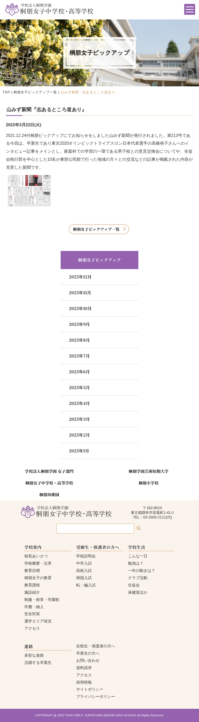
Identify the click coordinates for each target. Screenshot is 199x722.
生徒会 (134, 585)
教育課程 (32, 585)
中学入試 (84, 563)
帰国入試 (84, 578)
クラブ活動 (137, 578)
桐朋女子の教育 (38, 578)
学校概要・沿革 (38, 563)
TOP (6, 92)
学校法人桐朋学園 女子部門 (49, 471)
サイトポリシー (89, 689)
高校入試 (84, 570)
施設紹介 (32, 592)
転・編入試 (86, 585)
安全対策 (32, 614)
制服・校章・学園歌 (41, 599)
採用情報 (84, 682)
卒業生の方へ (88, 653)
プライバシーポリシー (95, 696)
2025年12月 (80, 277)
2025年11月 (80, 293)
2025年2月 (79, 435)
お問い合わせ (88, 660)
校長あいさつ (36, 556)
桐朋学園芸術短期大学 (149, 471)
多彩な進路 (34, 655)
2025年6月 (79, 372)
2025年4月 (79, 403)
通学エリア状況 (38, 621)
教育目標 (32, 570)
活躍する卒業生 (38, 662)
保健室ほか (137, 592)
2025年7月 (79, 356)
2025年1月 (79, 451)
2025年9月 (79, 324)
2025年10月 (80, 308)
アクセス (32, 628)
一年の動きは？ (141, 570)
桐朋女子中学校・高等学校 (49, 483)
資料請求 (84, 667)
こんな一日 (137, 556)
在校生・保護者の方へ (95, 646)
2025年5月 (79, 387)
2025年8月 (79, 340)
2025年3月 (79, 419)
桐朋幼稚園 (49, 494)
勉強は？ (136, 563)
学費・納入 (34, 607)
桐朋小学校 (149, 483)
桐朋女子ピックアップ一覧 (35, 92)
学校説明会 (86, 556)
